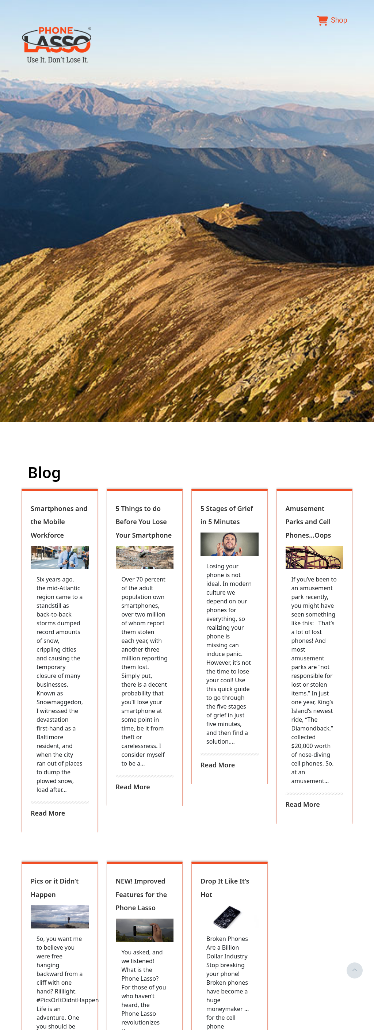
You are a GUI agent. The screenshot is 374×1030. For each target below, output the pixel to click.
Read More (48, 813)
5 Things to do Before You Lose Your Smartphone (144, 521)
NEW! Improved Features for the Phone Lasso (141, 894)
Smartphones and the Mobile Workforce (59, 521)
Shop (332, 20)
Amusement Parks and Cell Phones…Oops (308, 521)
